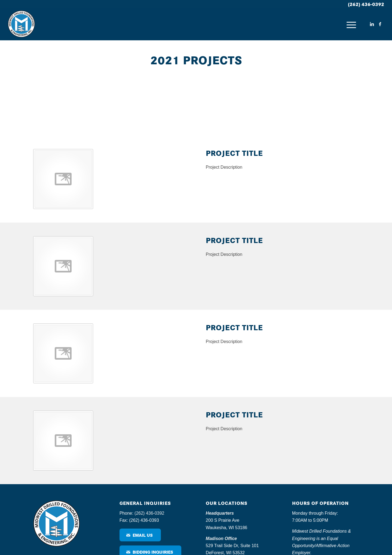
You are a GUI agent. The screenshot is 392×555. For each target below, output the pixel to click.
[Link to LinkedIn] (372, 24)
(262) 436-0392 (366, 4)
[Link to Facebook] (380, 24)
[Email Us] (140, 535)
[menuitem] (351, 24)
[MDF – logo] (21, 24)
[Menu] (351, 24)
